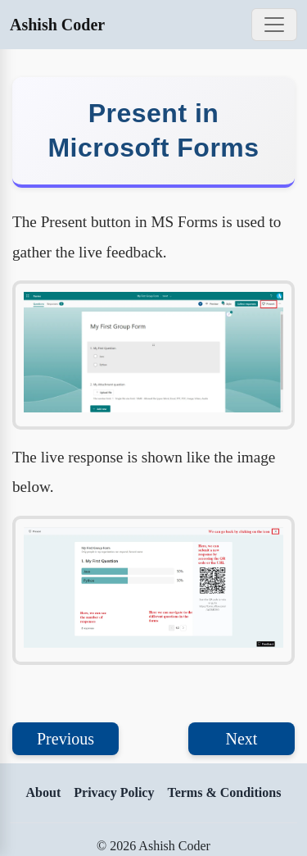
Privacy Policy (114, 792)
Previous (65, 739)
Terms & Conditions (224, 792)
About (43, 792)
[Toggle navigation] (274, 24)
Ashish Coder (57, 25)
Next (242, 739)
